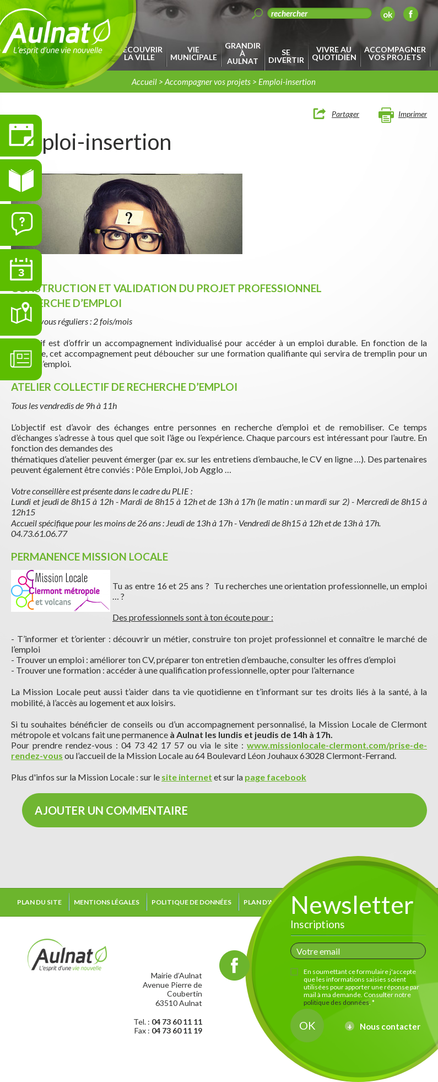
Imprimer (412, 114)
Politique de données (191, 902)
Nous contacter (390, 1026)
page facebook (275, 777)
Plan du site (39, 902)
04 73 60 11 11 (177, 1021)
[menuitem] (141, 53)
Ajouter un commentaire (111, 810)
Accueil (144, 82)
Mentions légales (106, 902)
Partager (345, 114)
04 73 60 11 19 (177, 1030)
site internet (186, 777)
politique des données (336, 1002)
